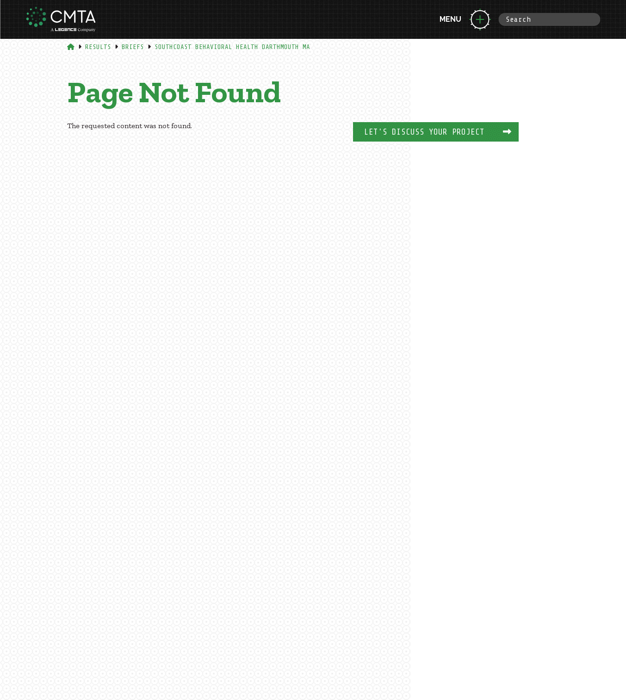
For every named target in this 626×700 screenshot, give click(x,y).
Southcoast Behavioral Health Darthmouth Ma (232, 46)
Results (98, 46)
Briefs (133, 46)
